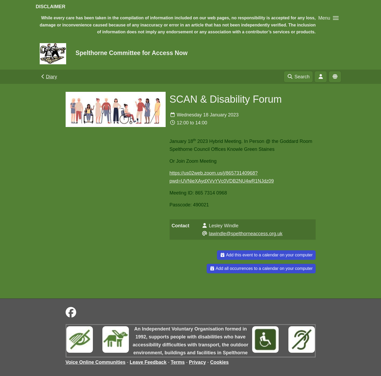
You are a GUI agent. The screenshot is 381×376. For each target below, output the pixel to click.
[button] (328, 17)
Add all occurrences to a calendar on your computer (261, 268)
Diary (48, 76)
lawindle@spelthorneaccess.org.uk (245, 233)
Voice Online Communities (96, 362)
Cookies (219, 362)
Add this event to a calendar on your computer (266, 255)
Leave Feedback (148, 362)
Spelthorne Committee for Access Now (131, 52)
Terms (178, 362)
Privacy (197, 362)
